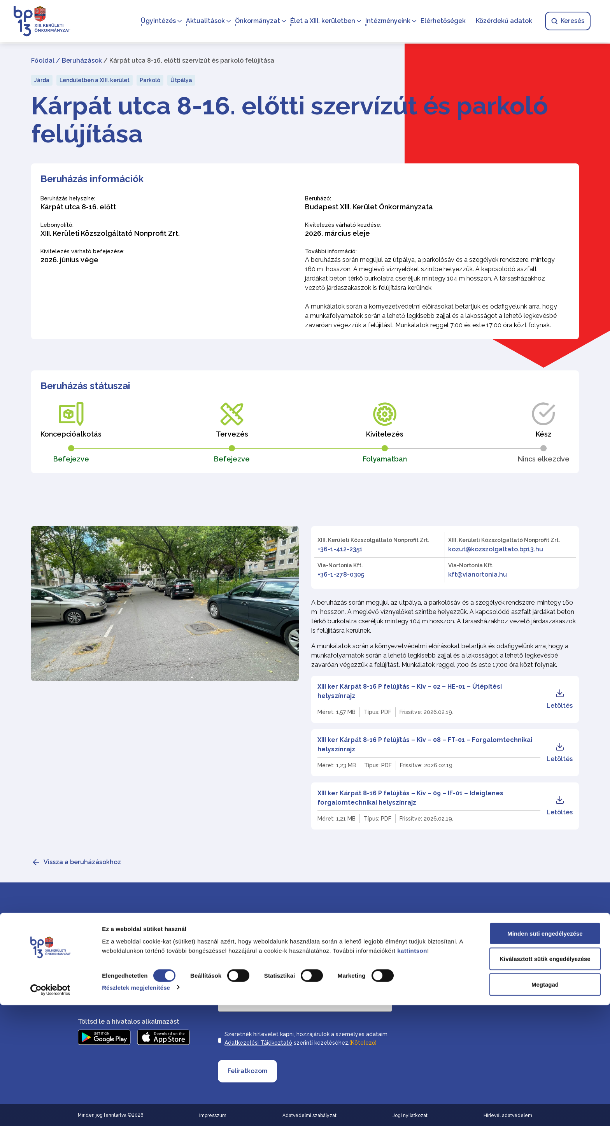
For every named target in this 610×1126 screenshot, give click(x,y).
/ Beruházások (79, 60)
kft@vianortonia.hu (477, 574)
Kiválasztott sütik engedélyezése (545, 1080)
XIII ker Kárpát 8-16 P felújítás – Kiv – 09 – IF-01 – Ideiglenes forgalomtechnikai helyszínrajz (410, 797)
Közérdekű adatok (501, 21)
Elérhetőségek (440, 21)
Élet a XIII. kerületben (320, 21)
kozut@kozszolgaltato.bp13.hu (495, 549)
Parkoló (150, 80)
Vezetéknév (234, 940)
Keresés (565, 21)
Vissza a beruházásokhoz (82, 862)
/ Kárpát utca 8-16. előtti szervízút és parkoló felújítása (188, 60)
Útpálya (181, 80)
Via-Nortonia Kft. (340, 565)
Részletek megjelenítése (136, 1108)
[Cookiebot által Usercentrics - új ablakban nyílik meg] (50, 1111)
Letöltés (560, 699)
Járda (41, 80)
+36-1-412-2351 (340, 549)
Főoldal (42, 60)
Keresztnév (322, 940)
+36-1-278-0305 (340, 574)
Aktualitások (203, 21)
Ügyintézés (156, 21)
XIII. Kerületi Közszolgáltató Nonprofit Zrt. (373, 540)
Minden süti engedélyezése (544, 1054)
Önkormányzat (255, 21)
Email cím (232, 987)
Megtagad (545, 1105)
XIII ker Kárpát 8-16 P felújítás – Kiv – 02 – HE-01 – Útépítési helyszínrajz (409, 691)
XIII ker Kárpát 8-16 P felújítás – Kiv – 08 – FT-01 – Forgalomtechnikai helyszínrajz (424, 744)
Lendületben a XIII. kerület (95, 80)
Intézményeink (385, 21)
